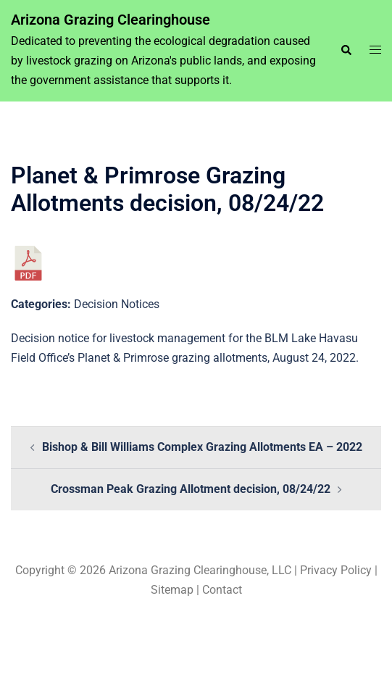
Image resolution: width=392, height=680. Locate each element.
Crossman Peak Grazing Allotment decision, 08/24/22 (190, 489)
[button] (345, 51)
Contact (222, 590)
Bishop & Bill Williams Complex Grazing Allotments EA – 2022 (202, 447)
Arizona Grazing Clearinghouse (110, 19)
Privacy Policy (336, 570)
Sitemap (172, 590)
